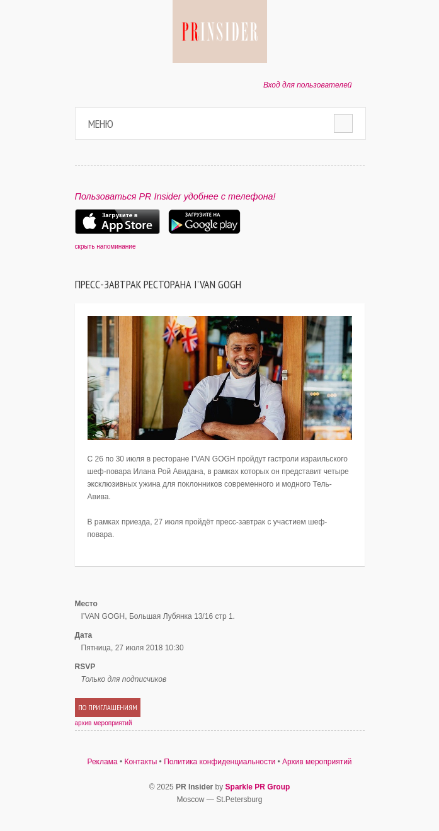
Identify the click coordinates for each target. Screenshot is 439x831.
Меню (100, 123)
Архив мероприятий (317, 761)
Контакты (140, 761)
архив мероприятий (103, 723)
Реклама (102, 761)
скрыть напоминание (105, 246)
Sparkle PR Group (257, 787)
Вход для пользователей (307, 85)
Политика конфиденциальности (219, 761)
